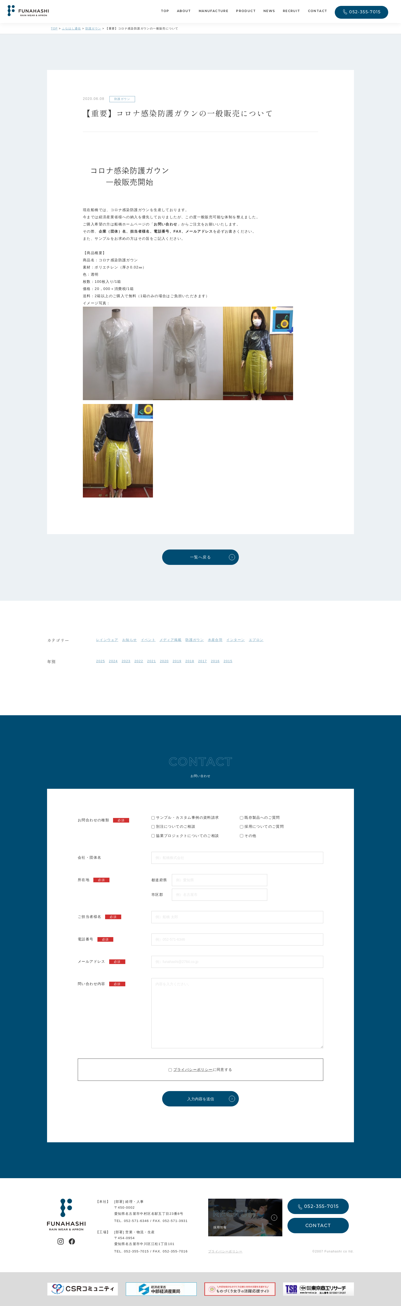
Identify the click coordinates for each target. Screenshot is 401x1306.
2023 (126, 661)
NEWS (269, 11)
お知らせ (129, 640)
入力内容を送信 (200, 1099)
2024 (113, 661)
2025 (100, 661)
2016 (215, 661)
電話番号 (95, 939)
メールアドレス (101, 961)
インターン (235, 640)
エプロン (256, 640)
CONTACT (317, 11)
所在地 (93, 880)
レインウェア (107, 640)
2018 (189, 661)
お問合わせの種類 (103, 820)
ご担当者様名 (99, 917)
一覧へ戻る (200, 557)
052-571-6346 (136, 1221)
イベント (148, 640)
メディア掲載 (171, 640)
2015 (228, 661)
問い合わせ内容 (101, 984)
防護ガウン (194, 640)
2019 (177, 661)
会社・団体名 (89, 857)
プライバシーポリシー (193, 1069)
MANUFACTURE (213, 11)
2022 (138, 661)
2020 (164, 661)
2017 (202, 661)
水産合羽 (215, 640)
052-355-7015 (365, 11)
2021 (151, 661)
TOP (165, 11)
